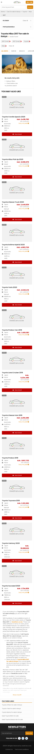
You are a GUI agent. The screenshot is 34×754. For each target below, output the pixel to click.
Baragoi (22, 51)
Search (30, 7)
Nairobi (13, 51)
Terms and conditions (22, 749)
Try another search (11, 86)
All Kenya (4, 51)
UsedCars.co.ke (17, 622)
